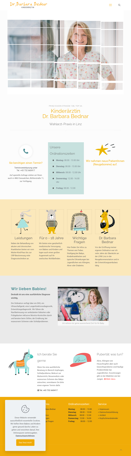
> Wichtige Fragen (46, 421)
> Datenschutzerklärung (108, 412)
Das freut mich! (25, 442)
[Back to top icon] (121, 450)
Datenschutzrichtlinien (25, 436)
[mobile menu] (110, 5)
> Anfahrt (102, 415)
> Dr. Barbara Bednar (47, 409)
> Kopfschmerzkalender (108, 418)
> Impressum (103, 409)
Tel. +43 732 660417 (26, 170)
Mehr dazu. (110, 379)
